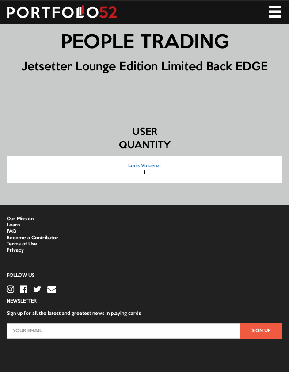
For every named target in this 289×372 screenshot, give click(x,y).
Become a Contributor (32, 238)
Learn (13, 225)
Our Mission (20, 219)
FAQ (11, 231)
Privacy (15, 250)
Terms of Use (22, 244)
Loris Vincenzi (144, 166)
